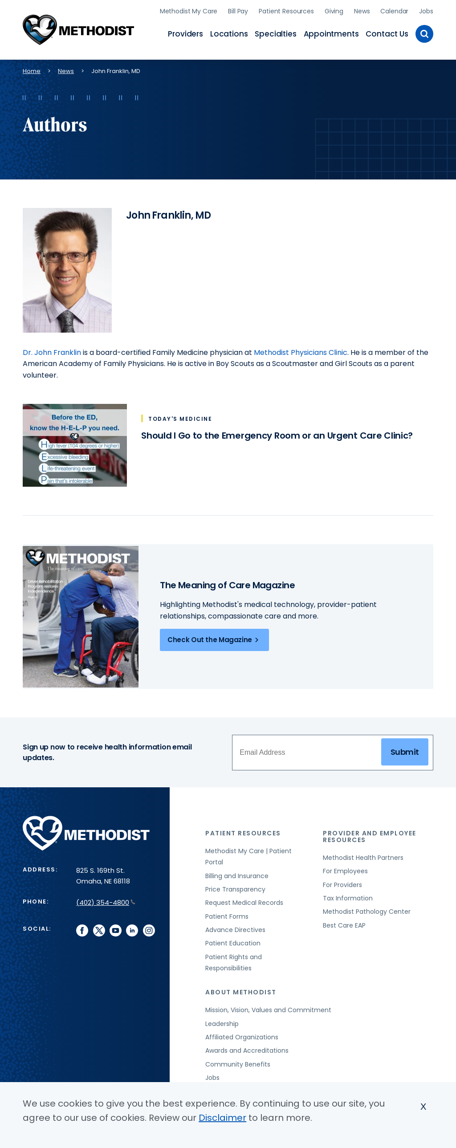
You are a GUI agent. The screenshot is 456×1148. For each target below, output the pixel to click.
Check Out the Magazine (214, 640)
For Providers (342, 884)
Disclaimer (222, 1117)
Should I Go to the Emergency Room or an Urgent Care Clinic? (277, 435)
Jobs (426, 11)
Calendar (394, 11)
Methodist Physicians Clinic (300, 352)
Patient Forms (226, 916)
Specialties (275, 33)
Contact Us (387, 33)
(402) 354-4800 (105, 902)
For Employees (345, 871)
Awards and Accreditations (247, 1050)
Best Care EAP (344, 925)
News (362, 11)
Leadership (222, 1023)
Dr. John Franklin (52, 352)
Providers (185, 33)
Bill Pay (238, 11)
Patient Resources (286, 11)
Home (32, 71)
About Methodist (241, 992)
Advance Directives (235, 929)
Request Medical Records (244, 902)
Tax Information (348, 898)
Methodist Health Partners (363, 857)
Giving (334, 11)
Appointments (331, 33)
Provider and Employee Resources (369, 836)
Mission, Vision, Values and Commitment (268, 1010)
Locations (229, 33)
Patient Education (233, 943)
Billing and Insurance (237, 875)
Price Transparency (235, 889)
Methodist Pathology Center (367, 911)
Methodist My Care (189, 11)
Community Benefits (237, 1064)
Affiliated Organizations (241, 1037)
